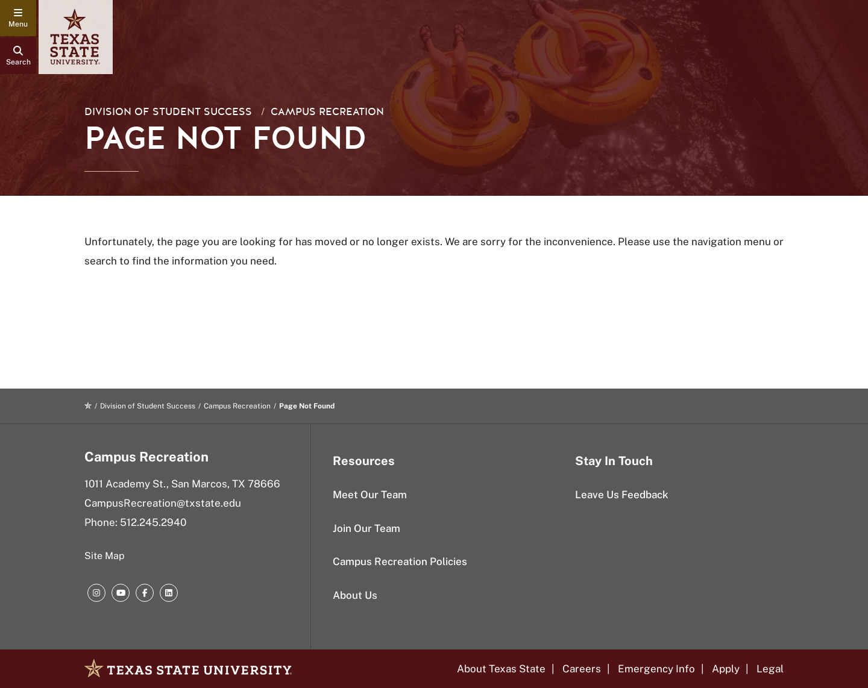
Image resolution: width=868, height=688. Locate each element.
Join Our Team (366, 528)
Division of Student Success (168, 112)
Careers (581, 669)
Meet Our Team (370, 495)
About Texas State (501, 669)
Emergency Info (656, 669)
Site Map (104, 555)
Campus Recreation (327, 112)
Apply (726, 669)
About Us (355, 595)
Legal (770, 669)
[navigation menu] (18, 18)
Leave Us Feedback (621, 495)
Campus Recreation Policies (400, 561)
